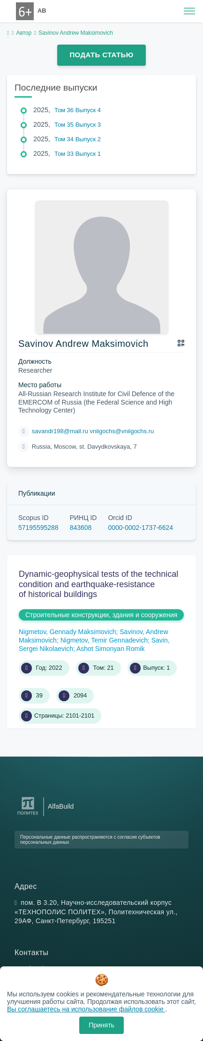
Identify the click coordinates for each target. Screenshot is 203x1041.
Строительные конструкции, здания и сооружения (101, 615)
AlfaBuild (61, 806)
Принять (101, 1025)
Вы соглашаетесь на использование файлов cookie (86, 1009)
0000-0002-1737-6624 (140, 527)
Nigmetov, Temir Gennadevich (104, 640)
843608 (81, 527)
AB (42, 10)
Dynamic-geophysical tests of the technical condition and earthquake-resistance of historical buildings (98, 584)
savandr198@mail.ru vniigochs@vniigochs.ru (93, 431)
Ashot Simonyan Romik (110, 648)
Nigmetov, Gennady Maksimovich (67, 631)
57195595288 (38, 527)
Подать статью (101, 55)
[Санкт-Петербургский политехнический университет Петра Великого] (28, 815)
